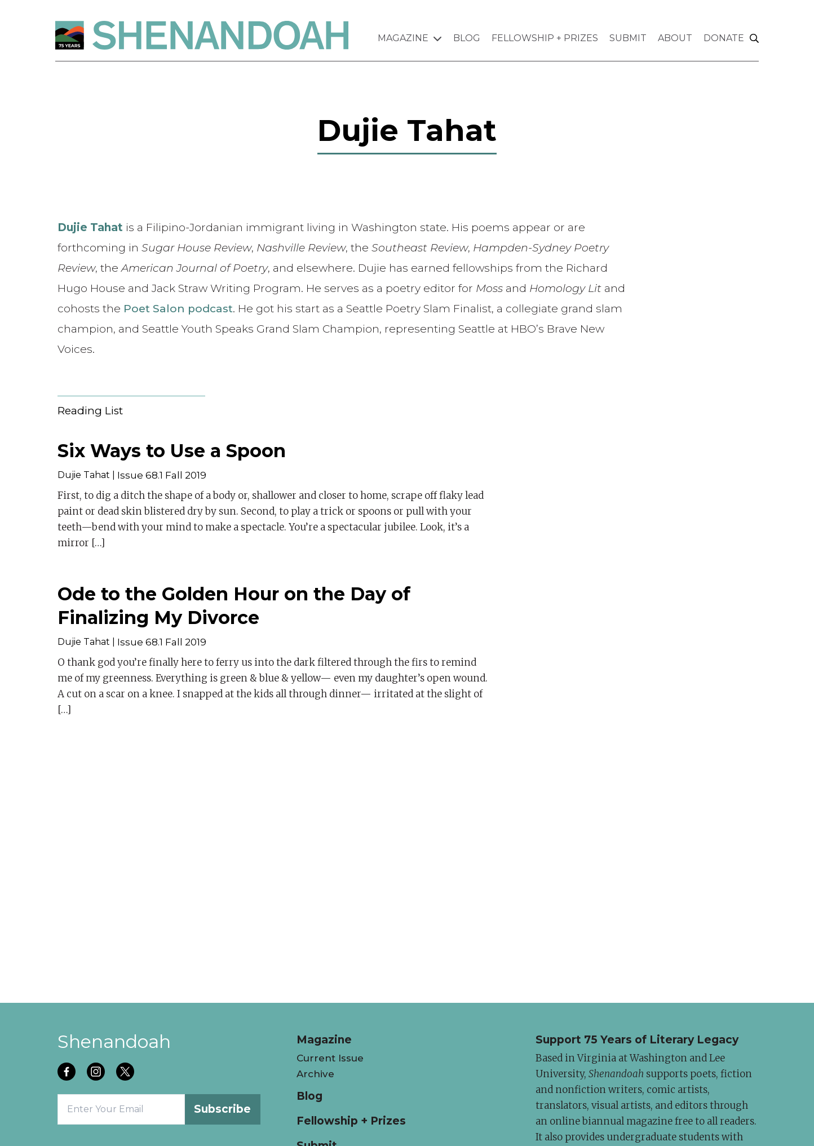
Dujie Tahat (83, 475)
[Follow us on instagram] (97, 1073)
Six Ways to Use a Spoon (171, 451)
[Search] (754, 39)
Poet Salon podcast (178, 308)
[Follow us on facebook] (67, 1073)
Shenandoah (114, 1041)
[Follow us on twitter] (126, 1073)
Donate (724, 38)
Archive (315, 1073)
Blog (466, 38)
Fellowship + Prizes (545, 38)
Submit (628, 38)
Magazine (410, 38)
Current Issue (330, 1058)
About (675, 38)
